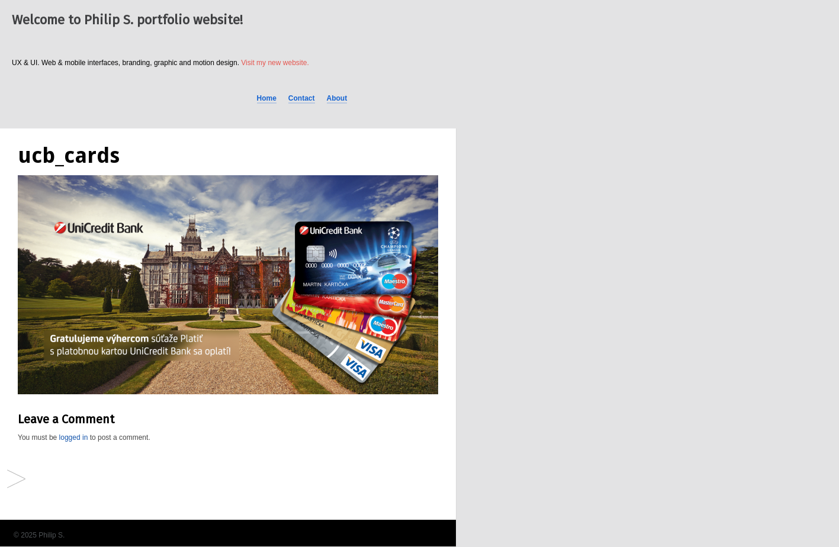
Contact (301, 98)
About (337, 98)
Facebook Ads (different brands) (16, 479)
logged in (73, 437)
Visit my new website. (275, 63)
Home (267, 98)
